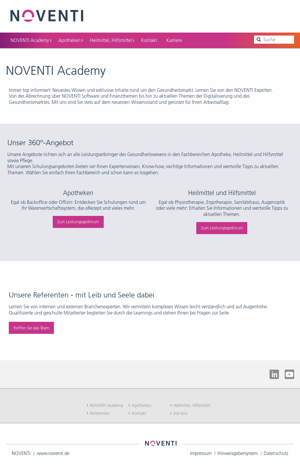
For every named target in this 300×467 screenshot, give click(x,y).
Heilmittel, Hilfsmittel (112, 39)
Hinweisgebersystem (237, 452)
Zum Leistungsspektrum (78, 220)
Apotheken (70, 39)
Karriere (174, 39)
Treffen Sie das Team (31, 326)
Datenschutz (276, 452)
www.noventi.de (53, 452)
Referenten (100, 412)
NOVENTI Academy (31, 39)
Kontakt (149, 39)
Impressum (201, 452)
